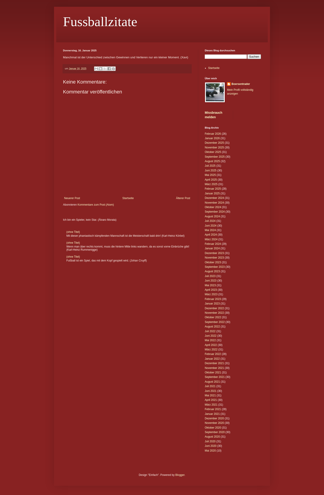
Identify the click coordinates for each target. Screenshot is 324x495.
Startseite (128, 198)
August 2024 (212, 216)
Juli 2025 (210, 165)
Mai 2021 (210, 395)
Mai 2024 (210, 230)
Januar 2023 (212, 303)
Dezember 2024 (214, 198)
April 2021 (211, 400)
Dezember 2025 (214, 142)
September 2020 (215, 432)
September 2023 (215, 266)
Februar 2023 (213, 299)
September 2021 (215, 377)
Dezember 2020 (214, 418)
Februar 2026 (213, 133)
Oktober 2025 (213, 152)
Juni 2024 (210, 225)
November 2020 (214, 423)
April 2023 (211, 289)
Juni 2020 (210, 445)
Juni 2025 (210, 170)
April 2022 (211, 345)
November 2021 (214, 368)
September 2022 (215, 322)
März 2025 (211, 184)
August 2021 (212, 381)
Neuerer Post (72, 198)
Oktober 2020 (213, 427)
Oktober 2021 (213, 372)
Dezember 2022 (214, 308)
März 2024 (211, 239)
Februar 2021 (213, 409)
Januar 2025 (212, 193)
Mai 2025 (210, 175)
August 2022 (212, 326)
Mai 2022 (210, 340)
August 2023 (212, 271)
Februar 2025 (213, 188)
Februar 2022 (213, 354)
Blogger (179, 475)
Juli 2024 (210, 221)
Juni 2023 (210, 280)
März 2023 (211, 294)
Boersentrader (241, 84)
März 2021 (211, 404)
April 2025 (211, 179)
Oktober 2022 (213, 317)
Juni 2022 (210, 335)
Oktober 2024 (213, 207)
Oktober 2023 (213, 262)
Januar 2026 (212, 138)
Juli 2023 (210, 276)
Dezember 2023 (214, 253)
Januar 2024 (212, 248)
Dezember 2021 (214, 363)
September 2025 (215, 156)
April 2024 (211, 234)
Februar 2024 (213, 243)
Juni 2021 (210, 391)
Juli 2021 (210, 386)
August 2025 (212, 161)
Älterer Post (183, 198)
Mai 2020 (210, 450)
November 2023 (214, 257)
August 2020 (212, 436)
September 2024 (215, 211)
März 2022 (211, 349)
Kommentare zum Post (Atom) (96, 204)
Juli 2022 (210, 331)
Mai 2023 (210, 285)
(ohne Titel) (73, 232)
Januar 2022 (212, 358)
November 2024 (214, 202)
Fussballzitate (100, 21)
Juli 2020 (210, 441)
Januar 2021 (212, 414)
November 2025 (214, 147)
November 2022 (214, 312)
